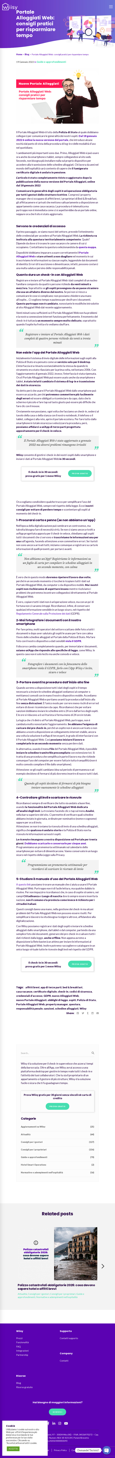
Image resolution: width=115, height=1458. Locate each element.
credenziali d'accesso (29, 995)
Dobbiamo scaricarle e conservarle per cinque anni (55, 843)
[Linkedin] (92, 1013)
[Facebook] (78, 1013)
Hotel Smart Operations (57, 1164)
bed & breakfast (72, 987)
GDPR (47, 995)
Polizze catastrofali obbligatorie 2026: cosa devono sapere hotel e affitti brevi (56, 1287)
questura (74, 1004)
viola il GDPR (73, 641)
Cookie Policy (78, 1450)
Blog (27, 54)
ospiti (72, 1000)
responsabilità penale (29, 1008)
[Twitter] (82, 1013)
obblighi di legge (58, 1000)
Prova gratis (80, 473)
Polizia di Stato (86, 1000)
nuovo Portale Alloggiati (31, 1000)
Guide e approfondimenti (51, 61)
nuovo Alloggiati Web (65, 995)
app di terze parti (51, 987)
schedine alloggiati (67, 1008)
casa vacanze (24, 991)
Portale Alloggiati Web (30, 1004)
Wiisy (83, 1008)
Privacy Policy (60, 1450)
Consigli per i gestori (57, 1142)
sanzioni (49, 1008)
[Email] (97, 1013)
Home (19, 54)
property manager (57, 1004)
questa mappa (87, 247)
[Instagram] (59, 1423)
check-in (63, 991)
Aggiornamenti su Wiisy (57, 1126)
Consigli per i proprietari (57, 1149)
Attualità (57, 1134)
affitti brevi (32, 987)
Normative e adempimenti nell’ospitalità (57, 1172)
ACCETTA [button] (13, 1449)
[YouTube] (66, 1423)
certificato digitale (45, 991)
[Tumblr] (88, 1013)
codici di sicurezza (80, 991)
